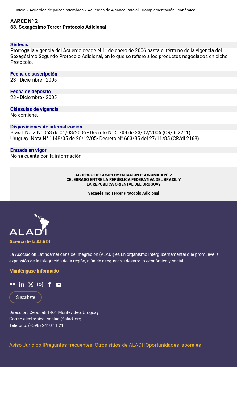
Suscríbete (25, 297)
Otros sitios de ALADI (119, 345)
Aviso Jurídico (25, 345)
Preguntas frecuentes (68, 345)
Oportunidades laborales (173, 345)
